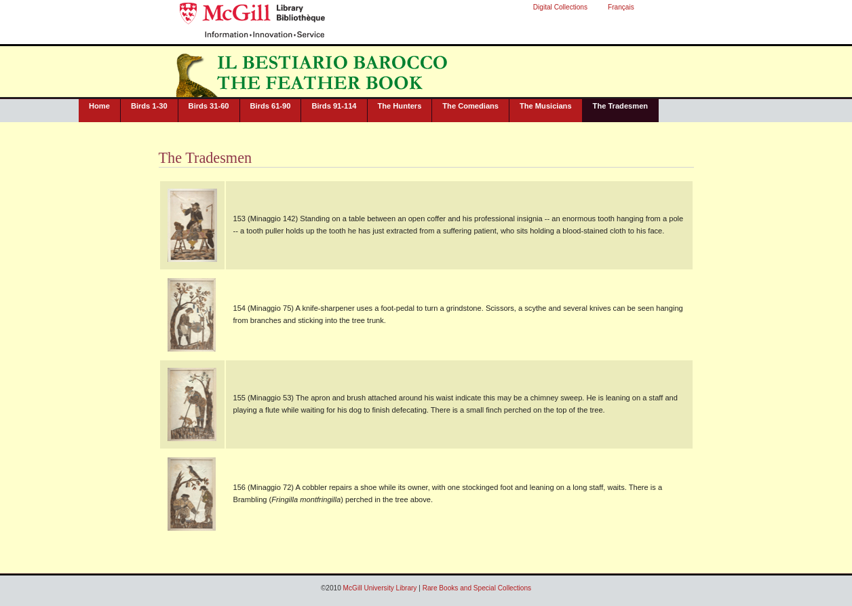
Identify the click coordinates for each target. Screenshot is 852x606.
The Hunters (400, 106)
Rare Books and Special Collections (477, 588)
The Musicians (546, 106)
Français (621, 7)
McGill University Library (309, 15)
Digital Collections (560, 7)
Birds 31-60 (209, 106)
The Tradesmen (620, 106)
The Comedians (470, 106)
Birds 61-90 (270, 106)
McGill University (225, 15)
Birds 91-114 (333, 106)
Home (99, 106)
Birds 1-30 (149, 106)
